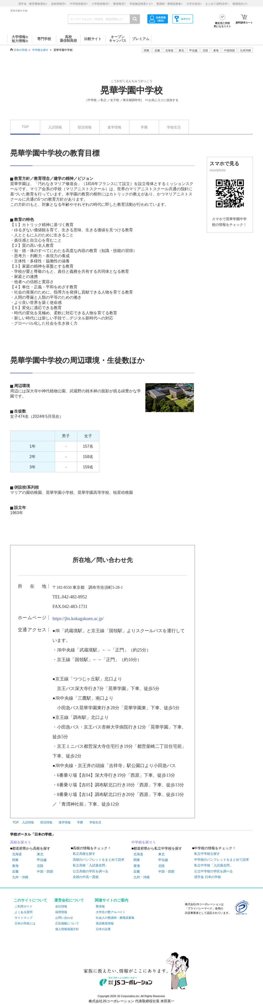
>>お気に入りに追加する (161, 100)
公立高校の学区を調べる (90, 871)
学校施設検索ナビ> (141, 3)
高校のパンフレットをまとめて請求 (98, 859)
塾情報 (100, 906)
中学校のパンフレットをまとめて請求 (221, 859)
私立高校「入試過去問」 (90, 865)
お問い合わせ (64, 918)
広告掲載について (67, 923)
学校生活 (174, 127)
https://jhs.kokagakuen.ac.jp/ (78, 618)
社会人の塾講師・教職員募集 (115, 918)
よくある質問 (23, 912)
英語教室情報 (105, 923)
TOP (25, 127)
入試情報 (55, 127)
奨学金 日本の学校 (207, 877)
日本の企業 (103, 929)
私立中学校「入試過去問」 (213, 865)
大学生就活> (194, 3)
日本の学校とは (25, 923)
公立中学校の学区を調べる (213, 871)
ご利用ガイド (23, 906)
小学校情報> (100, 3)
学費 (144, 127)
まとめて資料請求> (217, 3)
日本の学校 (20, 49)
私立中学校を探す (207, 854)
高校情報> (58, 3)
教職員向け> (240, 3)
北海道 (169, 50)
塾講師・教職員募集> (170, 3)
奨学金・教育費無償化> (32, 3)
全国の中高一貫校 (86, 877)
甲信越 (42, 860)
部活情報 (85, 127)
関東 (15, 860)
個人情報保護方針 (67, 929)
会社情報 (61, 906)
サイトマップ (23, 918)
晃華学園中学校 (131, 90)
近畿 (15, 871)
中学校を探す (40, 49)
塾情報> (119, 3)
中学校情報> (79, 3)
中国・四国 (45, 871)
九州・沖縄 (20, 877)
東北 (40, 854)
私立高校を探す (84, 854)
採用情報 (61, 912)
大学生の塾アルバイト (111, 912)
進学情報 (114, 127)
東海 (15, 866)
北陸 (40, 866)
